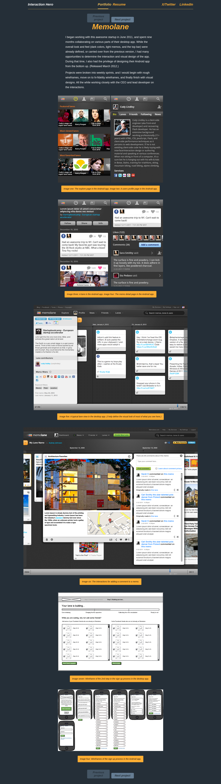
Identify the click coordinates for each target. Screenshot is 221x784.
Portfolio (103, 4)
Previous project (98, 18)
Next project (122, 19)
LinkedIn (186, 4)
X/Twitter (169, 4)
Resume (118, 4)
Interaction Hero (40, 4)
